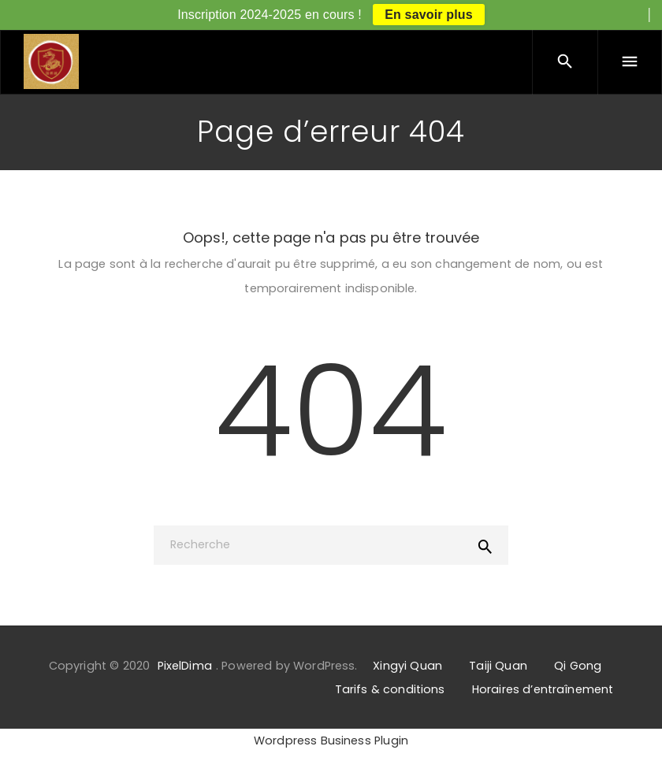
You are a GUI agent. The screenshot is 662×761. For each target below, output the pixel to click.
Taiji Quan (498, 666)
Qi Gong (577, 666)
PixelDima (185, 666)
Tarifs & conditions (390, 689)
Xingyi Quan (407, 666)
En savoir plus (429, 14)
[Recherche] (331, 545)
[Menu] (629, 62)
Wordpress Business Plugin (331, 740)
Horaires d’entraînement (542, 689)
